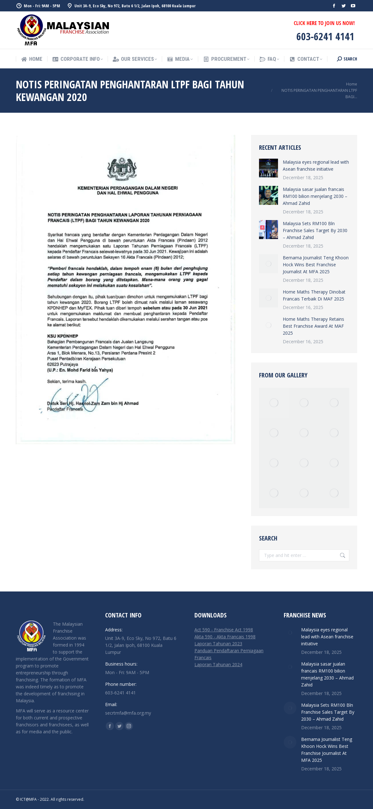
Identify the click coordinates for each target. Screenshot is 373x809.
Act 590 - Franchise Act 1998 (223, 630)
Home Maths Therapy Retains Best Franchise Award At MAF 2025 (313, 326)
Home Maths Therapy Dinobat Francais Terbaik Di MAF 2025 (314, 295)
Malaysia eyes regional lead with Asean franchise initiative (316, 165)
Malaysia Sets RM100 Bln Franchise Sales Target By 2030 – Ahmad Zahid (315, 230)
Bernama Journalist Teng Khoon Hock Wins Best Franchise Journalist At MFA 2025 (316, 265)
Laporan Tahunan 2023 (218, 644)
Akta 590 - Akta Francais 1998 (225, 637)
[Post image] (268, 168)
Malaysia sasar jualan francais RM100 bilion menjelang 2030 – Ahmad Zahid (315, 196)
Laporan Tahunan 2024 (218, 664)
